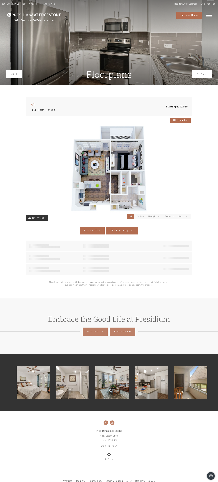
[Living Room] (112, 382)
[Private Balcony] (190, 382)
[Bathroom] (72, 382)
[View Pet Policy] (109, 457)
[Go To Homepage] (34, 17)
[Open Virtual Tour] (180, 120)
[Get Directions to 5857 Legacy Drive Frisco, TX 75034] (19, 4)
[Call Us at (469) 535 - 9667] (48, 4)
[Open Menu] (209, 15)
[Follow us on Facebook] (106, 422)
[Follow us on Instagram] (112, 422)
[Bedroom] (33, 382)
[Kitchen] (151, 382)
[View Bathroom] (183, 216)
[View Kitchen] (140, 216)
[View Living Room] (154, 216)
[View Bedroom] (169, 216)
